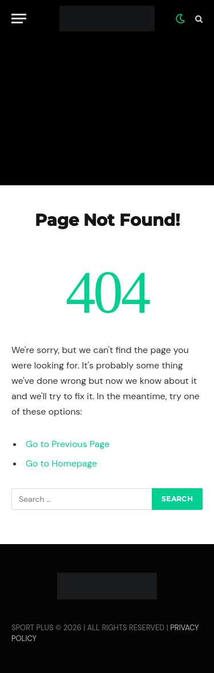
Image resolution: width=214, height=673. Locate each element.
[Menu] (18, 18)
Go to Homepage (61, 463)
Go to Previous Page (68, 444)
